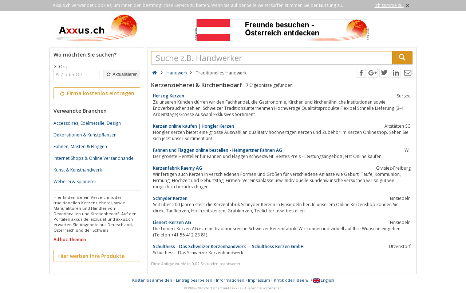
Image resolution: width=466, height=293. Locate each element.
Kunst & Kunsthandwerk (78, 170)
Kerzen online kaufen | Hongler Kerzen (193, 126)
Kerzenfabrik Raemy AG (177, 168)
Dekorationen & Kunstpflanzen (85, 135)
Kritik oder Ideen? (291, 280)
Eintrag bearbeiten (194, 280)
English (323, 280)
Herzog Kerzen (168, 96)
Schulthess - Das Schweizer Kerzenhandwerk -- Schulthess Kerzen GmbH (228, 246)
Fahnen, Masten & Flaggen (80, 146)
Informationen (230, 280)
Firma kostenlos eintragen (96, 93)
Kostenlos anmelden (152, 280)
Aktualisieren (122, 74)
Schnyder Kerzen (170, 198)
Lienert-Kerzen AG (172, 222)
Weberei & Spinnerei (75, 181)
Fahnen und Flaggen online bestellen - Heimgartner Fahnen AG (217, 150)
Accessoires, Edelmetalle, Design (87, 123)
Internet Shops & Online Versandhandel (94, 158)
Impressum (259, 280)
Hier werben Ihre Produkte (91, 255)
